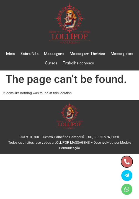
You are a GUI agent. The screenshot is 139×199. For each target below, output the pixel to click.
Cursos (51, 63)
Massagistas (122, 53)
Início (10, 53)
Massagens (54, 53)
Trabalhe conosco (78, 63)
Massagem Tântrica (87, 53)
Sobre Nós (29, 53)
